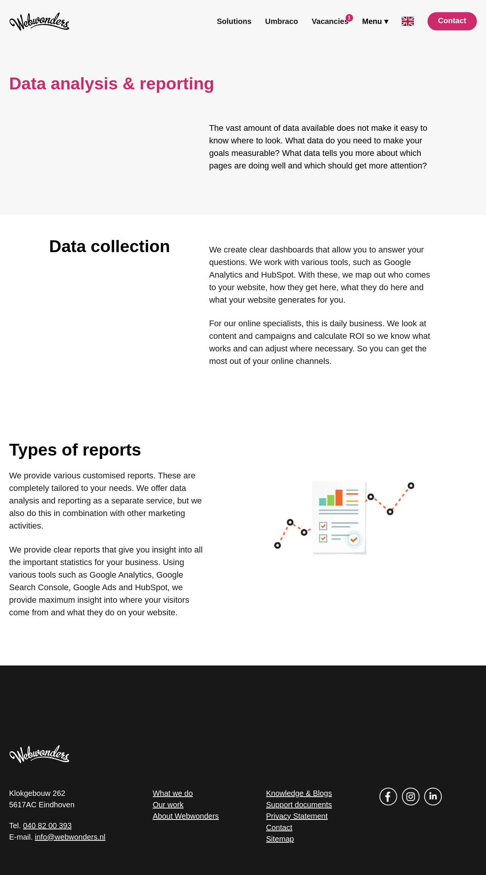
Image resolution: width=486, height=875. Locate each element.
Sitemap (280, 839)
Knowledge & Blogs (299, 793)
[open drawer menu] (375, 21)
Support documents (299, 804)
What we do (173, 793)
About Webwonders (186, 816)
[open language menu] (408, 21)
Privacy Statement (297, 816)
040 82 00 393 (47, 825)
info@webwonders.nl (70, 837)
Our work (168, 804)
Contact (279, 827)
